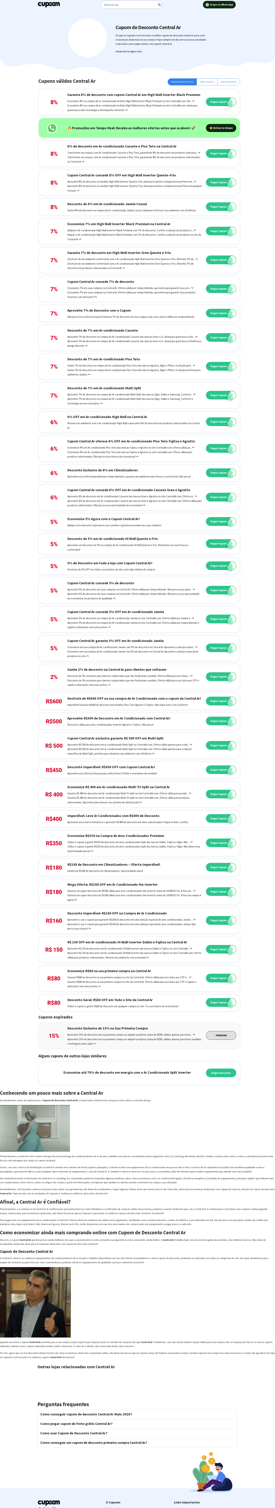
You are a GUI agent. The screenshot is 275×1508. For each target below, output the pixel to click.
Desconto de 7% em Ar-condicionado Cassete (102, 330)
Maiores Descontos (182, 81)
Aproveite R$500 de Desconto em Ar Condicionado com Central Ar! (118, 718)
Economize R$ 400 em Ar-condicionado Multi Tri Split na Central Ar (118, 787)
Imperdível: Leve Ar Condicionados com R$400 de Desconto (113, 815)
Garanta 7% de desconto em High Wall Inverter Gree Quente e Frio (119, 252)
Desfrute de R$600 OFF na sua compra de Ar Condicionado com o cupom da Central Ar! (134, 698)
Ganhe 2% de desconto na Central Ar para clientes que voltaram (116, 669)
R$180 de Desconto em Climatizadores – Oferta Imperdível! (113, 864)
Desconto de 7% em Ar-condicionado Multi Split (104, 388)
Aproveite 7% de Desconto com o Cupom (99, 310)
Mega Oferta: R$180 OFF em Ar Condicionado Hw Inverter (112, 884)
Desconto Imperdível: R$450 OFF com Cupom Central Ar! (111, 767)
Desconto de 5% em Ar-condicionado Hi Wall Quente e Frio (112, 538)
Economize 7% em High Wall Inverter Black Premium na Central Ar (118, 224)
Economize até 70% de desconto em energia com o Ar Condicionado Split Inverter (127, 1072)
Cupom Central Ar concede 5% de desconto (100, 583)
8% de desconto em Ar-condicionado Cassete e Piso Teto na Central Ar (122, 146)
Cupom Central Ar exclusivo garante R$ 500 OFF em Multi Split (115, 738)
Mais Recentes (229, 81)
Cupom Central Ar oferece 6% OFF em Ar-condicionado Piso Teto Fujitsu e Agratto (131, 441)
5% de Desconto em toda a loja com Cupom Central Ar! (109, 563)
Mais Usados (207, 81)
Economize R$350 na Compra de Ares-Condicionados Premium (115, 835)
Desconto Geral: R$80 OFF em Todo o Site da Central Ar (110, 1000)
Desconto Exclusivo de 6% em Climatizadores (102, 470)
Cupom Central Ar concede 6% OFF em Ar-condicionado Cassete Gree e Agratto (128, 490)
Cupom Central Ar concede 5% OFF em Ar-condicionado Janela (115, 612)
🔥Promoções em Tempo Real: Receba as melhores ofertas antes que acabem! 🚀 (131, 128)
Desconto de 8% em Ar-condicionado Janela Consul (107, 204)
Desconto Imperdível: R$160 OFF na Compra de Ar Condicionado (117, 913)
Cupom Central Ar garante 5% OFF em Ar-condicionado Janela (115, 640)
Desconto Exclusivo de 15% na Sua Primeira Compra (107, 1028)
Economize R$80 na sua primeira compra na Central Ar (109, 971)
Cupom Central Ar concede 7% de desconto (100, 281)
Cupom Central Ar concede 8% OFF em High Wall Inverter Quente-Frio (121, 175)
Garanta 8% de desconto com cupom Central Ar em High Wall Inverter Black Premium (133, 94)
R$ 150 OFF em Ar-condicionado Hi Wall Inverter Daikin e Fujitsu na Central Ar (127, 942)
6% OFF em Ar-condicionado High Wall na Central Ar (107, 417)
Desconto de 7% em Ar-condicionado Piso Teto (103, 359)
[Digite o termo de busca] (132, 5)
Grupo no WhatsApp (219, 5)
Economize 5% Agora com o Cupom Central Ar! (103, 519)
